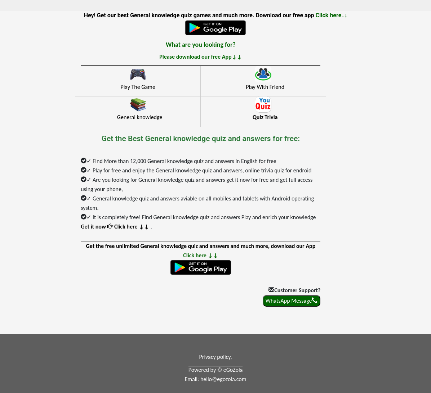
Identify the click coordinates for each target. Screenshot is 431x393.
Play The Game (137, 86)
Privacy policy (215, 356)
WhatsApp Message (292, 300)
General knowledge (140, 117)
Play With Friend (265, 86)
